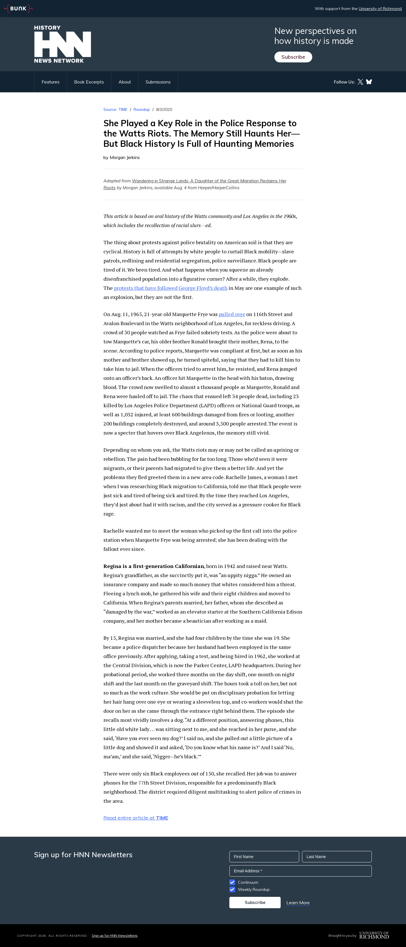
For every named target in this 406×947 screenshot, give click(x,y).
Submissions (158, 82)
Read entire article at (135, 817)
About (125, 82)
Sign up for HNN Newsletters (115, 935)
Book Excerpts (89, 82)
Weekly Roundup (254, 889)
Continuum (248, 882)
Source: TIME (115, 109)
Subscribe (293, 57)
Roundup (142, 109)
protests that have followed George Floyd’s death (170, 287)
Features (51, 82)
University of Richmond (380, 8)
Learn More (298, 902)
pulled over (232, 314)
